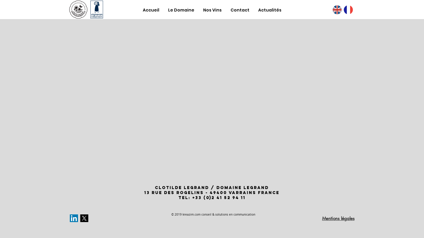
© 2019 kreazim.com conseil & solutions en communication (213, 214)
